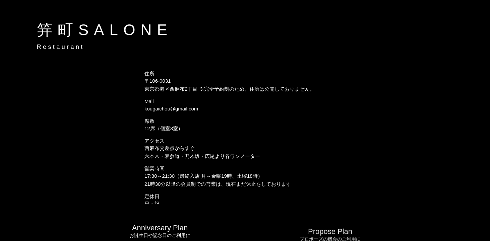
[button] (478, 15)
